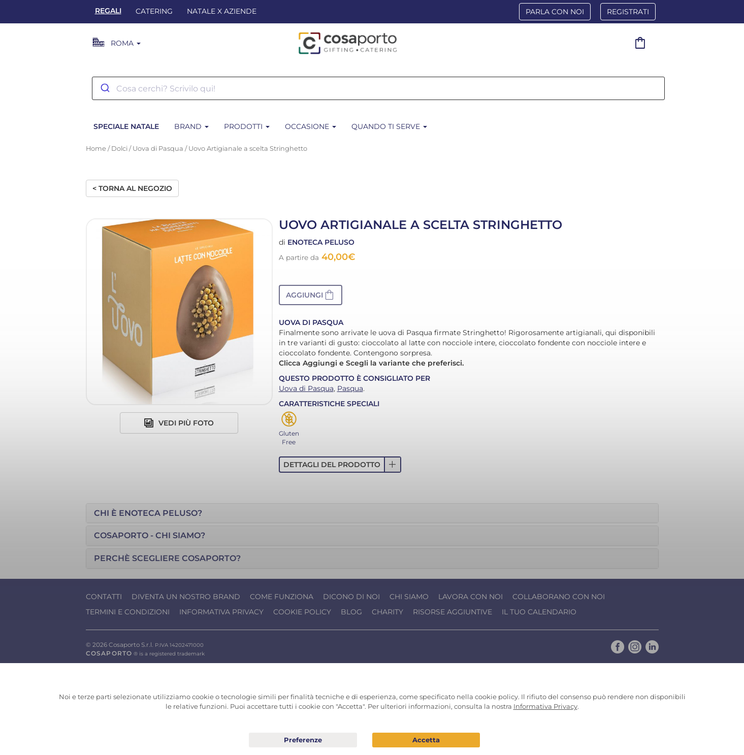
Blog (351, 611)
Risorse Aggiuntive (452, 611)
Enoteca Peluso (320, 242)
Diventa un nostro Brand (186, 596)
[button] (310, 295)
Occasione (310, 126)
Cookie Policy (302, 611)
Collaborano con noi (558, 596)
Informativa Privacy (221, 611)
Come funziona (281, 596)
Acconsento (426, 740)
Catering (154, 11)
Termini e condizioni (128, 611)
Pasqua (350, 388)
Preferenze (303, 740)
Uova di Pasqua (158, 148)
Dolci (119, 148)
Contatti (104, 596)
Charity (387, 611)
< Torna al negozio (132, 188)
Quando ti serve (389, 126)
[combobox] (378, 88)
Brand (191, 126)
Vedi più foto (179, 423)
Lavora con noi (470, 596)
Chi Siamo (409, 596)
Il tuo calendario (539, 611)
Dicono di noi (351, 596)
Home (96, 148)
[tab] (372, 513)
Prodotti (247, 126)
